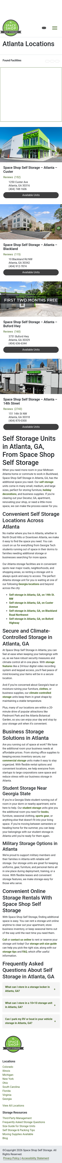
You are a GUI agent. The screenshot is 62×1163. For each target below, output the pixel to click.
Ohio (5, 1082)
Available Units (31, 195)
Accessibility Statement (35, 1158)
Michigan (7, 1074)
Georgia (7, 1099)
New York (8, 1078)
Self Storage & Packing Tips (18, 1130)
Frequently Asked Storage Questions (23, 1122)
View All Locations (13, 1105)
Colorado (7, 1066)
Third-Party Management (17, 1118)
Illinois (6, 1070)
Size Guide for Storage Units (18, 1126)
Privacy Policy (11, 1158)
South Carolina (11, 1086)
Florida (6, 1090)
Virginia (6, 1094)
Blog (5, 1138)
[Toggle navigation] (54, 28)
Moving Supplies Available (17, 1134)
